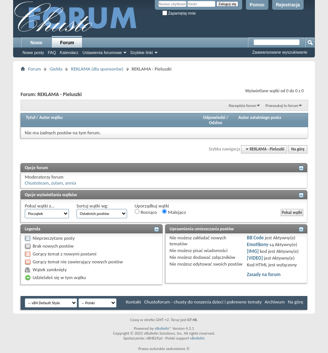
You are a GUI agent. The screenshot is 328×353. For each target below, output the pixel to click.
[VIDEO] (255, 258)
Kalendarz (69, 52)
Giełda (55, 69)
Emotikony (257, 244)
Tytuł (30, 117)
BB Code (255, 237)
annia (70, 183)
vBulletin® (162, 328)
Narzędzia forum (242, 105)
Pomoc (257, 5)
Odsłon (215, 122)
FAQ (52, 52)
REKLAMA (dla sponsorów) (97, 69)
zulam (57, 183)
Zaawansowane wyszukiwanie (279, 52)
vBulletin (197, 338)
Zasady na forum (264, 274)
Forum (67, 42)
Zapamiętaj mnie (179, 13)
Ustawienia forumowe (102, 52)
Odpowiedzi (214, 117)
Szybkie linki (141, 52)
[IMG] (253, 251)
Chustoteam (37, 183)
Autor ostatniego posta (259, 117)
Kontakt (133, 302)
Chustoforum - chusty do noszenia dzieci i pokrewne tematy (203, 302)
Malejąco (174, 212)
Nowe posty (33, 52)
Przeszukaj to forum (281, 105)
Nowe (36, 42)
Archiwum (275, 302)
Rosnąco (146, 212)
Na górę (298, 149)
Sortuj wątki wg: (92, 206)
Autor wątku (51, 117)
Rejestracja (288, 5)
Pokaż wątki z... (40, 206)
